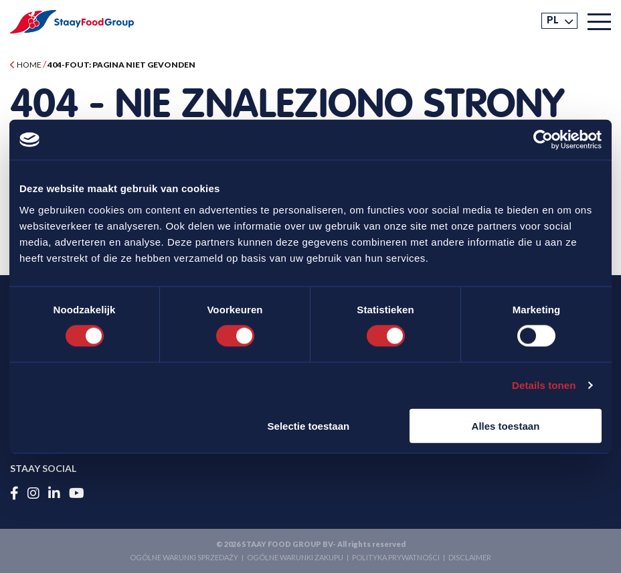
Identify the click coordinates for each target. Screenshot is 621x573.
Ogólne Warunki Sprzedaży (184, 557)
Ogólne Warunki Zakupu (295, 557)
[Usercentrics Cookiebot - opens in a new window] (543, 140)
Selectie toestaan (309, 425)
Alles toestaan (506, 425)
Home (25, 65)
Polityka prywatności (396, 557)
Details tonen (543, 385)
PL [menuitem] (553, 19)
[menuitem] (559, 21)
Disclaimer (469, 557)
